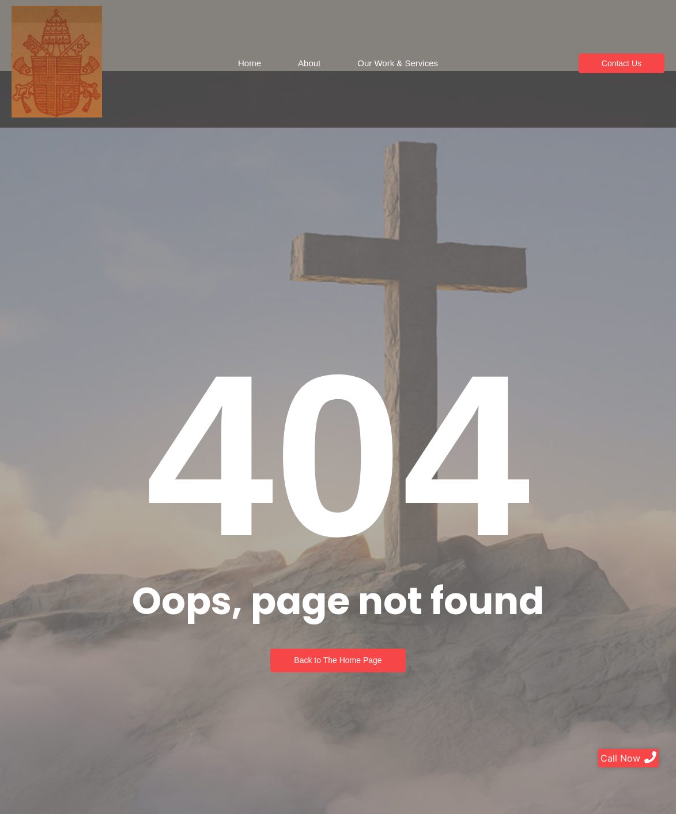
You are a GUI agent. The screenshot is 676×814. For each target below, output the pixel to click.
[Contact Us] (621, 63)
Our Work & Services (397, 63)
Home (249, 63)
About (309, 63)
